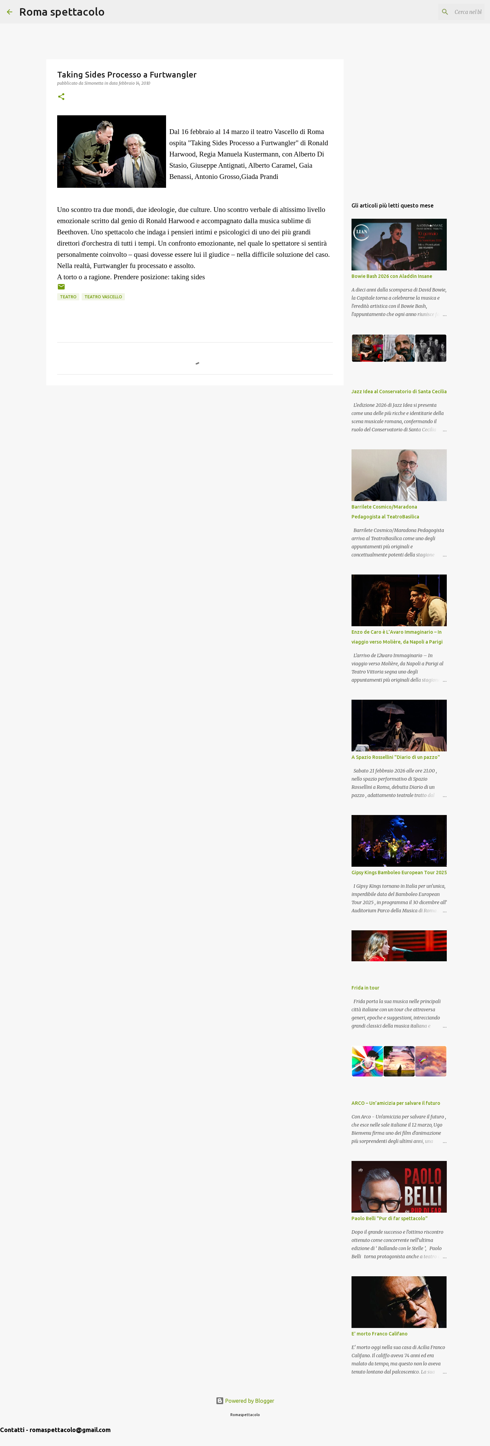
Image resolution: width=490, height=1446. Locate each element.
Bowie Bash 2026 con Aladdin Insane (392, 276)
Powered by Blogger (245, 1401)
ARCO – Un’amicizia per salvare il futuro (396, 1103)
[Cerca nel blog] (449, 12)
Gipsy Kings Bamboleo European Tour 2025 (399, 872)
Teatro (68, 297)
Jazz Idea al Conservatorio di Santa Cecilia (399, 391)
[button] (61, 97)
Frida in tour (365, 988)
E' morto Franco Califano (380, 1333)
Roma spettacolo (62, 11)
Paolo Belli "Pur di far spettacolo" (390, 1218)
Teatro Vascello (103, 297)
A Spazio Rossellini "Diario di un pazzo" (396, 757)
